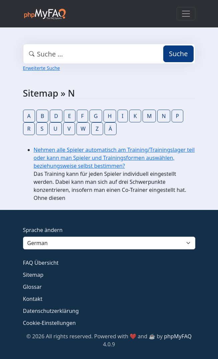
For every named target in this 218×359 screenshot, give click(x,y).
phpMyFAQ (178, 336)
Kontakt (33, 299)
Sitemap (33, 274)
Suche (178, 53)
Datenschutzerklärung (51, 311)
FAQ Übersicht (41, 262)
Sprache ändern (43, 230)
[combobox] (109, 54)
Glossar (32, 286)
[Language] (109, 243)
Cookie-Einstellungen (49, 323)
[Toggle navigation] (186, 13)
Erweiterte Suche (41, 68)
